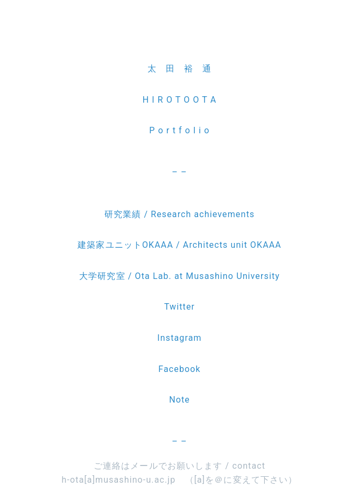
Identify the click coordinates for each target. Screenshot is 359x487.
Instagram (179, 338)
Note (179, 400)
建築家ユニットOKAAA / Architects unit (163, 245)
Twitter (179, 307)
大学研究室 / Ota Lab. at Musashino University (179, 276)
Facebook (179, 369)
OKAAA (264, 245)
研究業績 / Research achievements (179, 214)
